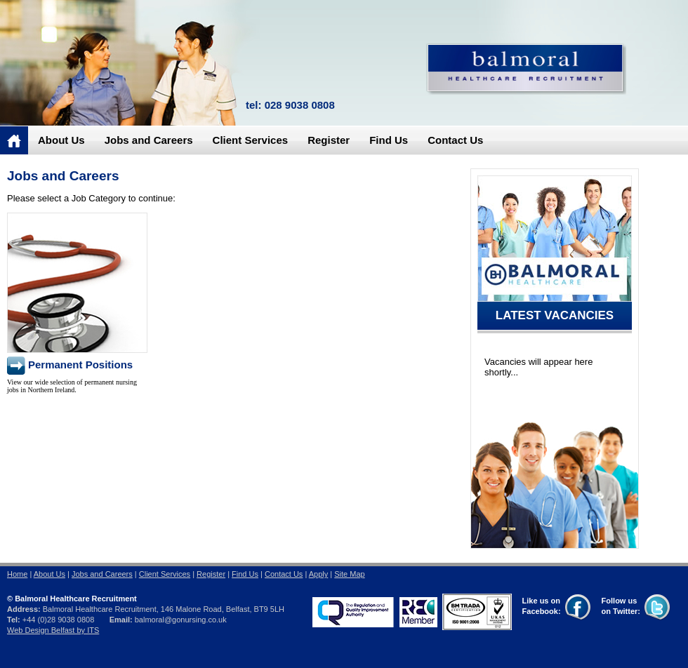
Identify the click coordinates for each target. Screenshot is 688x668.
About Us (61, 140)
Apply (319, 574)
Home (17, 574)
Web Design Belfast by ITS (53, 630)
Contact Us (455, 140)
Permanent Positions (80, 364)
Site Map (349, 574)
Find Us (388, 140)
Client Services (251, 140)
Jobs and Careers (149, 140)
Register (328, 140)
